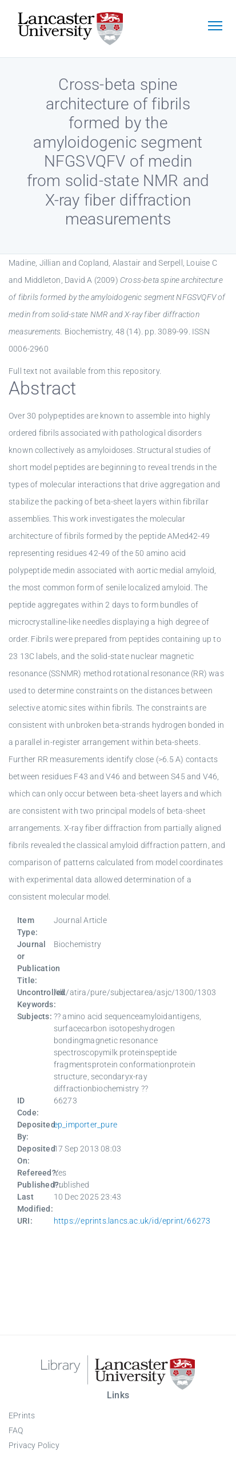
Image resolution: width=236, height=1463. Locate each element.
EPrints (22, 1415)
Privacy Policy (34, 1445)
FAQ (16, 1430)
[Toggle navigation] (214, 27)
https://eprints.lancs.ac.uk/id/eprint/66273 (132, 1220)
